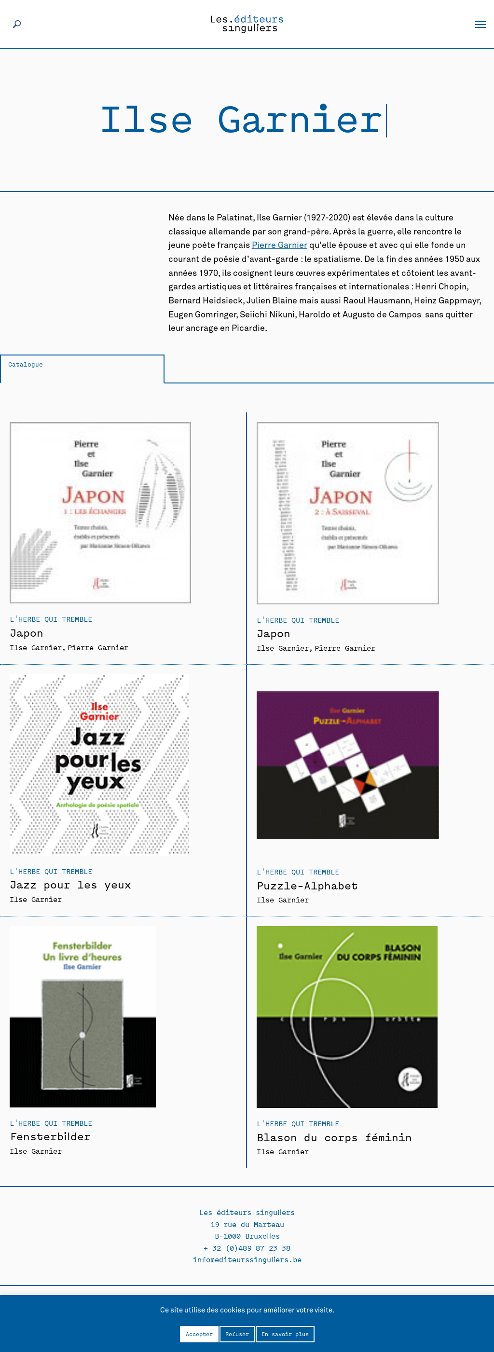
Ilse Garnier (36, 647)
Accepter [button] (199, 1333)
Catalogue (25, 364)
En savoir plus (285, 1333)
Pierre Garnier (279, 245)
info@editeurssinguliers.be (247, 1259)
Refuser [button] (237, 1333)
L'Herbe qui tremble (51, 618)
